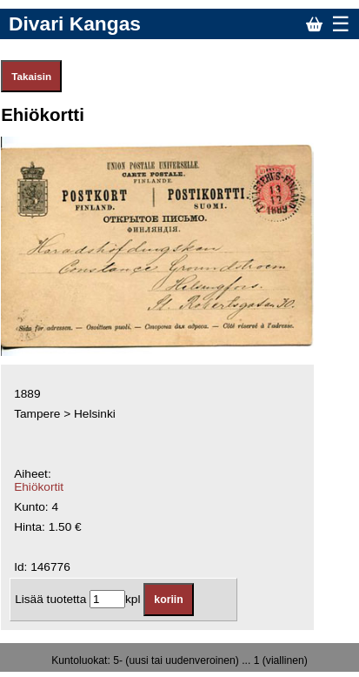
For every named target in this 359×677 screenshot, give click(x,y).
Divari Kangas (75, 23)
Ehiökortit (38, 486)
